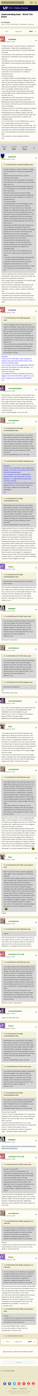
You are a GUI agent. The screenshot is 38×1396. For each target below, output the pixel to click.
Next (31, 31)
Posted (8, 42)
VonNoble (6, 22)
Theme (14, 1388)
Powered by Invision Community (19, 1393)
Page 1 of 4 (18, 31)
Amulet (10, 1336)
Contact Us (23, 1388)
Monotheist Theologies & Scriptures (22, 24)
